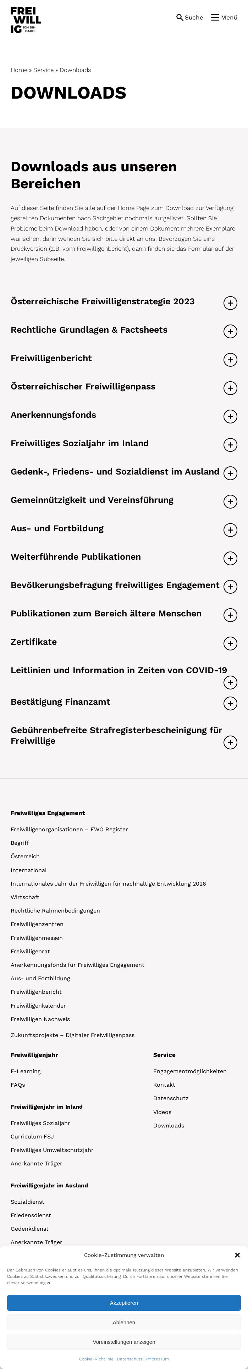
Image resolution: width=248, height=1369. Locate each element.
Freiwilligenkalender (38, 1005)
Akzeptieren (124, 1303)
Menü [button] (229, 17)
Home (19, 69)
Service (43, 69)
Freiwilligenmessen (37, 938)
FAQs (18, 1084)
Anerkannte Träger (36, 1163)
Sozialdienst (27, 1201)
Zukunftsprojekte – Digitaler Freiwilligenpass (72, 1035)
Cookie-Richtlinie (96, 1359)
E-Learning (26, 1071)
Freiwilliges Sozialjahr (40, 1123)
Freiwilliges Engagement (48, 812)
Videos (162, 1112)
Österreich (25, 856)
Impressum (157, 1359)
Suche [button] (194, 17)
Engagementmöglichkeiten (190, 1071)
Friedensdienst (31, 1215)
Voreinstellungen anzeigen (124, 1342)
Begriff (20, 842)
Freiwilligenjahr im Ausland (49, 1185)
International (29, 870)
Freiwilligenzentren (37, 924)
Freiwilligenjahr (34, 1054)
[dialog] (124, 1307)
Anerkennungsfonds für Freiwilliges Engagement (77, 964)
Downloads (168, 1125)
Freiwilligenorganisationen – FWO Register (69, 829)
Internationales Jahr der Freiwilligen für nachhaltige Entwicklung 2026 (108, 883)
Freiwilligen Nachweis (40, 1019)
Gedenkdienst (30, 1228)
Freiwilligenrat (30, 951)
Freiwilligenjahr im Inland (47, 1106)
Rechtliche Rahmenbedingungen (55, 910)
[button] (237, 1255)
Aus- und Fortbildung (40, 978)
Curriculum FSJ (32, 1136)
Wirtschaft (25, 897)
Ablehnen (124, 1322)
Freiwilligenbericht (36, 991)
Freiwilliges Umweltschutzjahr (52, 1150)
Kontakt (164, 1084)
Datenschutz (130, 1359)
